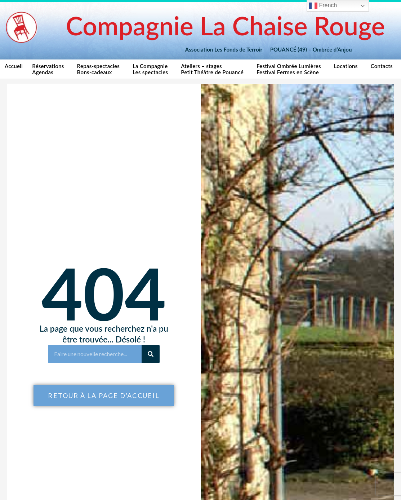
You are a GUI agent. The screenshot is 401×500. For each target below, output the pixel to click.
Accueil (14, 69)
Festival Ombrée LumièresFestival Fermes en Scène (291, 69)
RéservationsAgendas (49, 69)
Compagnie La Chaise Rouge (225, 25)
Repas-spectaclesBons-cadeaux (100, 69)
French (323, 5)
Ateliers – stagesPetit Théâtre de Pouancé (214, 69)
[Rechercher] (151, 354)
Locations (347, 68)
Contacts (383, 68)
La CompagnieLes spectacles (152, 69)
